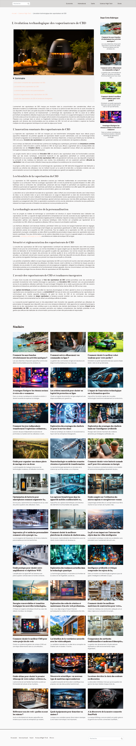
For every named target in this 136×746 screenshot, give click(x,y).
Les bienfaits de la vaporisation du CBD (26, 86)
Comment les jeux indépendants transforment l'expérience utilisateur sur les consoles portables (29, 429)
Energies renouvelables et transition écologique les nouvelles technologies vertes (29, 606)
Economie (69, 3)
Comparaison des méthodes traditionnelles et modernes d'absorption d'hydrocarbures (105, 641)
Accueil (14, 13)
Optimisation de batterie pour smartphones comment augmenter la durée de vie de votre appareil (28, 499)
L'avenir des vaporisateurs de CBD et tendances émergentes (33, 98)
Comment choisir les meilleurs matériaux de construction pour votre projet (104, 606)
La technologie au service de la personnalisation (29, 90)
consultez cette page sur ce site (30, 236)
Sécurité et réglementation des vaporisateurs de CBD (31, 94)
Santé (93, 3)
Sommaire (20, 78)
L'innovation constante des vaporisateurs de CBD (29, 82)
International (82, 3)
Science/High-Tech (106, 3)
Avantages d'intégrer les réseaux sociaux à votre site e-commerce (111, 128)
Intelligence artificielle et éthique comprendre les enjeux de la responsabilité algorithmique (102, 570)
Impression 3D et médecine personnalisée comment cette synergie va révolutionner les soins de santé (30, 535)
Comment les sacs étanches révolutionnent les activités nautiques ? (111, 39)
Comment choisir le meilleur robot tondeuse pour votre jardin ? (111, 98)
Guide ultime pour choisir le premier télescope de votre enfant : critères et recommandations (29, 679)
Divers (120, 3)
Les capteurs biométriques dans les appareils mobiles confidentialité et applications (65, 499)
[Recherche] (21, 3)
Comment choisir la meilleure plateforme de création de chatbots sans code (67, 535)
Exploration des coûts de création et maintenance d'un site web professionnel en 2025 (67, 606)
